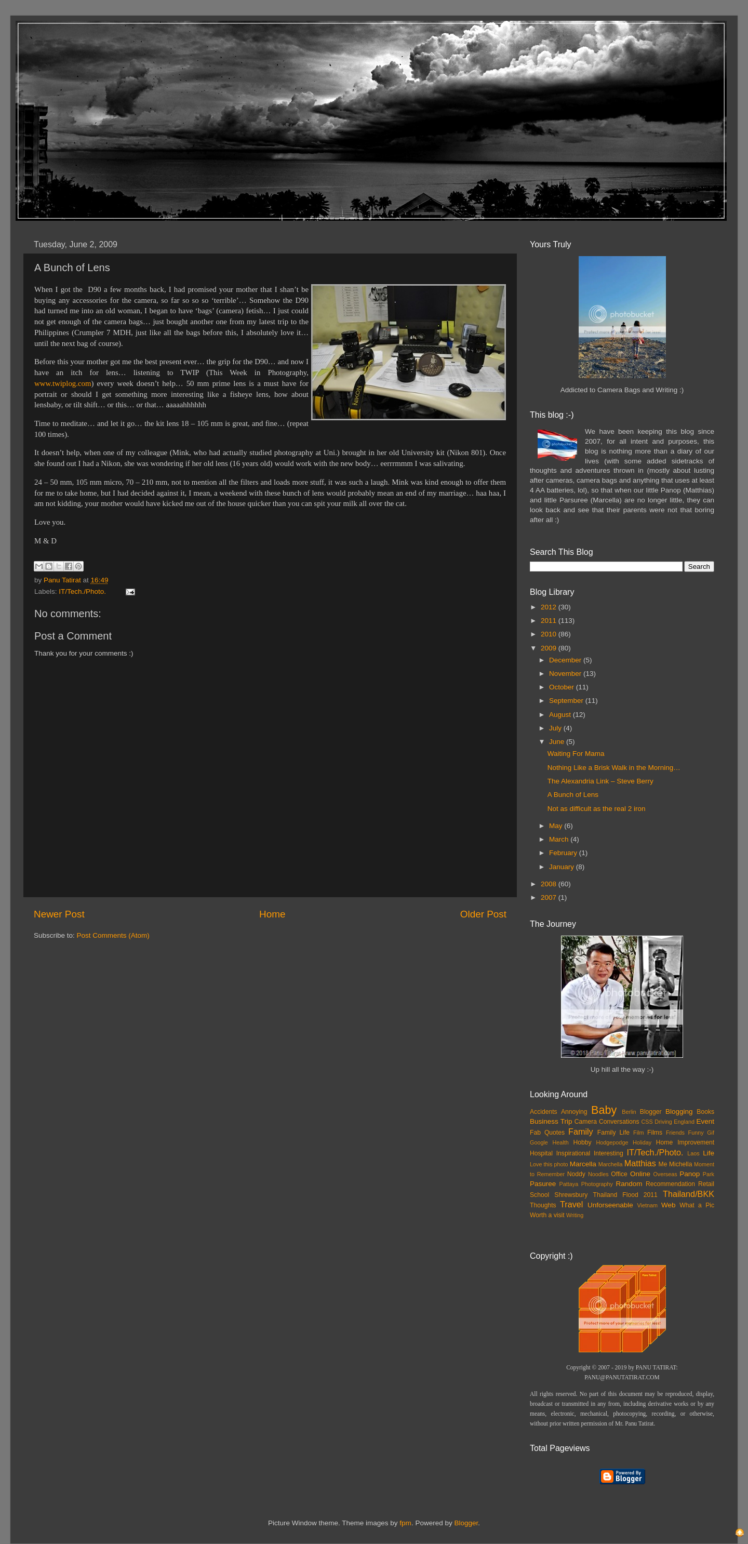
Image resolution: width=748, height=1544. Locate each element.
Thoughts (543, 1205)
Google (539, 1142)
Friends (675, 1132)
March (559, 839)
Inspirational (573, 1153)
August (561, 714)
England (684, 1122)
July (556, 728)
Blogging (679, 1111)
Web (668, 1205)
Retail (706, 1184)
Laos (693, 1153)
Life (708, 1153)
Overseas (665, 1174)
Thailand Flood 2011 (625, 1195)
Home (272, 914)
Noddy (576, 1174)
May (556, 826)
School (539, 1195)
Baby (604, 1109)
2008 (549, 884)
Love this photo (549, 1164)
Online (640, 1174)
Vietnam (647, 1205)
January (562, 867)
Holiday (642, 1142)
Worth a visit (547, 1215)
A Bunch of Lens (572, 794)
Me (663, 1164)
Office (619, 1174)
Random (629, 1184)
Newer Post (59, 914)
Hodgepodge (612, 1142)
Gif (710, 1132)
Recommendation (670, 1184)
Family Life (613, 1132)
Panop (689, 1174)
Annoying (574, 1111)
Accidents (543, 1111)
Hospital (541, 1153)
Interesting (608, 1153)
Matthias (640, 1163)
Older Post (483, 914)
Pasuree (543, 1184)
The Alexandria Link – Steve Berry (600, 781)
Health (561, 1142)
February (564, 853)
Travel (571, 1204)
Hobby (582, 1142)
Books (705, 1111)
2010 (549, 634)
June (557, 742)
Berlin (629, 1112)
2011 (549, 620)
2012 (549, 607)
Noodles (598, 1174)
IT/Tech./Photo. (82, 591)
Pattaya (569, 1184)
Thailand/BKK (688, 1194)
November (566, 673)
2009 (549, 648)
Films (654, 1132)
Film (638, 1132)
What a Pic (696, 1205)
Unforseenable (610, 1205)
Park (708, 1174)
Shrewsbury (570, 1195)
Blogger (651, 1111)
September (567, 700)
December (566, 660)
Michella (680, 1164)
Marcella (583, 1164)
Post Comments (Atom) (113, 935)
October (562, 687)
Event (705, 1121)
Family (580, 1131)
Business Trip (551, 1121)
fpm (405, 1523)
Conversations (619, 1121)
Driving (663, 1122)
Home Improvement (685, 1142)
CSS (646, 1122)
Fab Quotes (547, 1132)
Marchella (610, 1164)
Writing (574, 1215)
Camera (586, 1121)
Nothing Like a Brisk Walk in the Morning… (613, 767)
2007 (549, 897)
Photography (597, 1184)
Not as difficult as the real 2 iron (596, 809)
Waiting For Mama (576, 753)
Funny (696, 1132)
